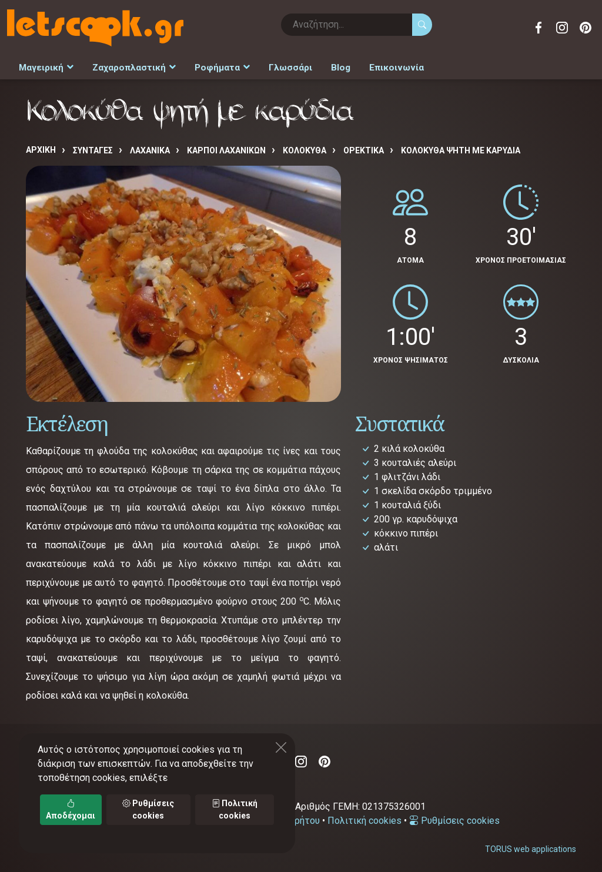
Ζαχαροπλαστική (129, 66)
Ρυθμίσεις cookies (454, 817)
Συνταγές (93, 147)
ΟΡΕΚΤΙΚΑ (363, 147)
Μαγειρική (45, 66)
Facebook (538, 27)
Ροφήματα (214, 66)
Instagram (562, 27)
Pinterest (585, 27)
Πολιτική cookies (364, 817)
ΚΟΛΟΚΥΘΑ (304, 147)
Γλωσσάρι (279, 66)
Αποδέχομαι (70, 809)
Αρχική (41, 147)
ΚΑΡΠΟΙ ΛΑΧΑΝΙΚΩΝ (226, 147)
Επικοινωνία (380, 66)
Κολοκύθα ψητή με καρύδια (460, 147)
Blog (327, 66)
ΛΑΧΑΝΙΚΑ (150, 147)
